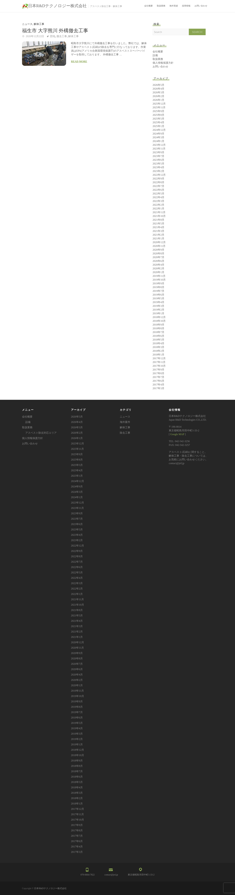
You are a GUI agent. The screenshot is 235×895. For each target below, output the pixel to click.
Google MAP (177, 434)
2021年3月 (158, 231)
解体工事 (39, 24)
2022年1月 (158, 208)
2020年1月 (158, 272)
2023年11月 (159, 148)
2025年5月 (158, 118)
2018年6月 (158, 335)
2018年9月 (158, 324)
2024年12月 (159, 129)
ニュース (27, 24)
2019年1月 (158, 313)
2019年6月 (158, 294)
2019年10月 (159, 279)
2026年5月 (158, 85)
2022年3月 (158, 201)
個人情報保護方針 (163, 62)
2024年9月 (158, 133)
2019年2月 (158, 309)
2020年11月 (159, 246)
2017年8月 (158, 373)
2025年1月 (158, 126)
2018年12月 (159, 317)
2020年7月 (158, 257)
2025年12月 (159, 103)
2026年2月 (158, 96)
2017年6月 (158, 380)
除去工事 (125, 432)
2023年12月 (159, 144)
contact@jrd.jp (111, 875)
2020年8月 (158, 253)
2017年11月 (159, 362)
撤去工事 (61, 36)
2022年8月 (158, 182)
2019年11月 (159, 276)
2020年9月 (158, 249)
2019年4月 (158, 302)
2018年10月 (159, 321)
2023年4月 (158, 167)
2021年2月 (158, 234)
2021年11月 (159, 212)
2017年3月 (158, 388)
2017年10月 (159, 365)
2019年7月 (158, 291)
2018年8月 (158, 328)
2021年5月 (158, 223)
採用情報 (186, 6)
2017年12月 (159, 358)
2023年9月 (158, 152)
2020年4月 (158, 264)
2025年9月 (158, 111)
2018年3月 (158, 347)
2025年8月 (158, 115)
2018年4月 (158, 343)
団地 (52, 36)
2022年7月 (158, 186)
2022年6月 (158, 189)
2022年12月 (159, 174)
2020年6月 (158, 261)
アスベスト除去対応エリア (41, 432)
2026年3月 (158, 92)
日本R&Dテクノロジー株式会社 (57, 6)
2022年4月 (158, 197)
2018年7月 (158, 332)
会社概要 (148, 6)
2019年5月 (158, 298)
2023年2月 (158, 171)
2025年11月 (159, 107)
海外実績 (173, 6)
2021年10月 (159, 216)
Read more (79, 61)
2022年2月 (158, 204)
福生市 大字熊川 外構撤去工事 (55, 30)
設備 (155, 55)
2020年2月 (158, 268)
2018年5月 (158, 339)
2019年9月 (158, 283)
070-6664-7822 (88, 875)
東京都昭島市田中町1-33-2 (141, 875)
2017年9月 (158, 369)
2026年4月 (158, 88)
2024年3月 (158, 137)
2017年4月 (158, 384)
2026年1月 (158, 100)
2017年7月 (158, 377)
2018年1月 (158, 354)
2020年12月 (159, 242)
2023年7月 (158, 156)
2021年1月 (158, 238)
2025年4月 (158, 122)
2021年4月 (158, 227)
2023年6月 (158, 159)
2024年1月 (158, 141)
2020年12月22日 (34, 36)
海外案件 (125, 422)
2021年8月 (158, 219)
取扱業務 (161, 6)
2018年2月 (158, 350)
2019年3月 (158, 306)
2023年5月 (158, 163)
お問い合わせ (201, 6)
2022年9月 (158, 178)
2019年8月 (158, 287)
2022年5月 (158, 193)
